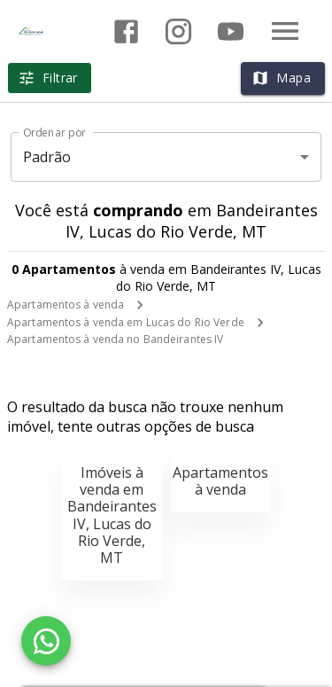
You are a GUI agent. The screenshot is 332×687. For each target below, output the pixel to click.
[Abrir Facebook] (126, 31)
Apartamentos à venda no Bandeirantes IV (115, 339)
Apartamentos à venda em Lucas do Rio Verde (125, 322)
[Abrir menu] (285, 31)
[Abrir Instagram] (178, 31)
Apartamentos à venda (65, 304)
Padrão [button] (47, 157)
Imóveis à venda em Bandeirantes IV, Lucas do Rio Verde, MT (112, 515)
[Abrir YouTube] (230, 31)
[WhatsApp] (46, 641)
